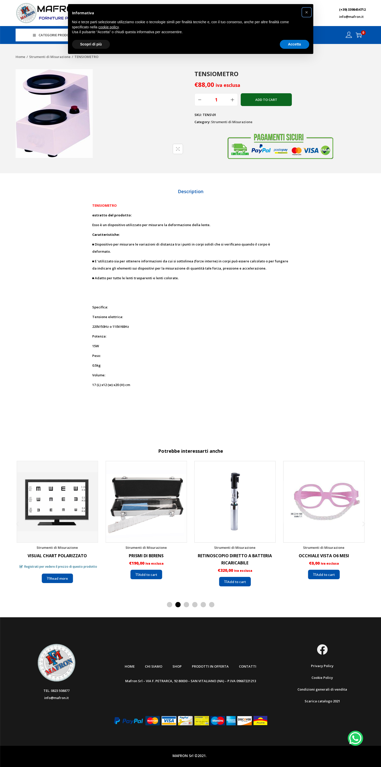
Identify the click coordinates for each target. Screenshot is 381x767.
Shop (177, 665)
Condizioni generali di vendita (322, 688)
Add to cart (266, 99)
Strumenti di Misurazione (50, 56)
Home (20, 56)
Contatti (247, 665)
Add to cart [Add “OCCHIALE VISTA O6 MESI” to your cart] (323, 573)
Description (190, 191)
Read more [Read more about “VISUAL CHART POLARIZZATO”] (57, 577)
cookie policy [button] (108, 27)
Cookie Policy (322, 676)
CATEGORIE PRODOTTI (54, 35)
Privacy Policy (322, 665)
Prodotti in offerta (210, 665)
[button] (17, 522)
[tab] (190, 190)
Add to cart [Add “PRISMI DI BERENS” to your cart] (146, 573)
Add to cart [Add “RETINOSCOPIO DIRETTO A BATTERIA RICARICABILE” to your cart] (235, 580)
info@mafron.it (351, 16)
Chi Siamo (153, 665)
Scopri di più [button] (91, 44)
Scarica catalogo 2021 (322, 700)
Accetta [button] (294, 44)
